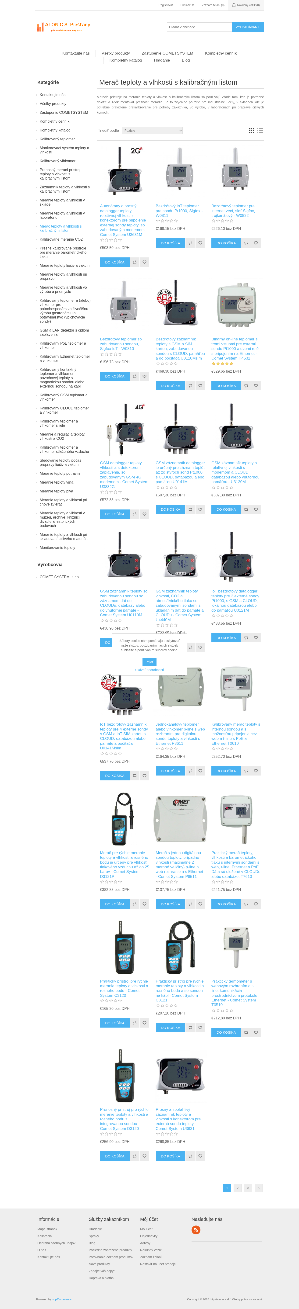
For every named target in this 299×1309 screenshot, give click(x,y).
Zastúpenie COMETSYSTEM (167, 53)
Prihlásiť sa (188, 5)
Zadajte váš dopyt (102, 1271)
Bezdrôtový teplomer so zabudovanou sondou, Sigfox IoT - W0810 (121, 344)
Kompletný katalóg (125, 60)
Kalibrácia (44, 1236)
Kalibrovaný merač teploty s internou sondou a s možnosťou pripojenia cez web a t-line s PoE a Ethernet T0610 (235, 734)
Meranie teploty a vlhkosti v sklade (62, 202)
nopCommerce (61, 1299)
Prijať (149, 662)
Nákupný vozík (151, 1250)
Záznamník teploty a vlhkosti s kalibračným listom (65, 189)
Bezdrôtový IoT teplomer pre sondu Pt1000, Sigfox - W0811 (179, 211)
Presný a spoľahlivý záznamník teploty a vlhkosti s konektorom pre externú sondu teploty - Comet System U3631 (178, 1119)
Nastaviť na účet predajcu (158, 1264)
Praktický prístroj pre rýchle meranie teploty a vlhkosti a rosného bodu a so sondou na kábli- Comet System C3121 (180, 991)
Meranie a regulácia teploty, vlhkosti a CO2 (62, 436)
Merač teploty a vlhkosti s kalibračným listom (61, 228)
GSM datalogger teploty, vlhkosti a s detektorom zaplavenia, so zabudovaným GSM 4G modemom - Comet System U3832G (124, 475)
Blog (186, 60)
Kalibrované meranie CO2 (61, 239)
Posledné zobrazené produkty (110, 1250)
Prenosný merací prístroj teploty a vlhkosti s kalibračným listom (60, 174)
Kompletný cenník (221, 53)
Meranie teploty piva (56, 491)
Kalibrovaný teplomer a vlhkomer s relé (59, 423)
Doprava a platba (101, 1278)
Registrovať (166, 5)
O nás (41, 1250)
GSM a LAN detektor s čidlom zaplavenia (64, 332)
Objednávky (148, 1236)
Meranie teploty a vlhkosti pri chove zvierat (63, 502)
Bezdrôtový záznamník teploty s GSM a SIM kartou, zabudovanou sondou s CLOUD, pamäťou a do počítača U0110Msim (180, 348)
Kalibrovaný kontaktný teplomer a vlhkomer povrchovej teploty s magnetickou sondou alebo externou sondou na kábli (62, 377)
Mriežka (251, 130)
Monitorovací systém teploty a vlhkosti (64, 150)
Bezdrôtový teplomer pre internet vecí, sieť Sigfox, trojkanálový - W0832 (233, 211)
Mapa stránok (47, 1229)
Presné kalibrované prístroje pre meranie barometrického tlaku (63, 252)
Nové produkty (99, 1264)
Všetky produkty (116, 53)
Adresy (145, 1243)
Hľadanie (162, 60)
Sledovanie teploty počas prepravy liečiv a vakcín (60, 462)
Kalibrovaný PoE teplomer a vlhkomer (63, 345)
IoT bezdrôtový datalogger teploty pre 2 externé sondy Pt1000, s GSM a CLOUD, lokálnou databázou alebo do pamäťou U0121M (235, 601)
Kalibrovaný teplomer (57, 139)
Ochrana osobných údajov (56, 1243)
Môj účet (146, 1229)
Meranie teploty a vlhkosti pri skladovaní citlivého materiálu (64, 537)
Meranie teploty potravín (60, 473)
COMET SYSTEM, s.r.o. (60, 577)
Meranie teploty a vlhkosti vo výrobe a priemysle (63, 289)
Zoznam (260, 130)
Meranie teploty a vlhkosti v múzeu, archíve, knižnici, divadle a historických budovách (62, 519)
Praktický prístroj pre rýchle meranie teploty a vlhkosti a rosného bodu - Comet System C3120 (124, 988)
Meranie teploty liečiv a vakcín (64, 265)
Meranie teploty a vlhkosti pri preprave (63, 276)
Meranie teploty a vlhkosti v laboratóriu (62, 215)
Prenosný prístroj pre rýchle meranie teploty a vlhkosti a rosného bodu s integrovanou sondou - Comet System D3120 (124, 1119)
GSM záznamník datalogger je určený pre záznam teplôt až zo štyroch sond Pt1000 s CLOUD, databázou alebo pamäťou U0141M (180, 472)
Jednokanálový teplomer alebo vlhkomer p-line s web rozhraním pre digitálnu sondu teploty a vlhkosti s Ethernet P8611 (180, 734)
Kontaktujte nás (76, 53)
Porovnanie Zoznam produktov (111, 1257)
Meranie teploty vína (56, 482)
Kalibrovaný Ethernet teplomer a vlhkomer (65, 358)
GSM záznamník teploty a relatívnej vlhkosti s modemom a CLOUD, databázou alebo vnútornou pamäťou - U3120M (235, 472)
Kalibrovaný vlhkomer (57, 161)
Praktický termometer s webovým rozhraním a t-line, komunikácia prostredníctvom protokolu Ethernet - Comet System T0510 (234, 993)
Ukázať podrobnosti (149, 670)
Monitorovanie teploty (57, 548)
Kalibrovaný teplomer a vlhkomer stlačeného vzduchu (64, 449)
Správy (94, 1236)
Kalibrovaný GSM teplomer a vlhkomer (64, 397)
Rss (196, 1230)
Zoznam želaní (151, 1257)
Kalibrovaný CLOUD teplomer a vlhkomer (64, 410)
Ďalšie (259, 1188)
